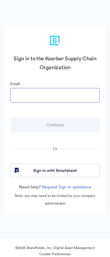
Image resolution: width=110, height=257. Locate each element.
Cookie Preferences (55, 253)
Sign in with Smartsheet (45, 170)
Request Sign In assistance (66, 187)
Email (15, 83)
